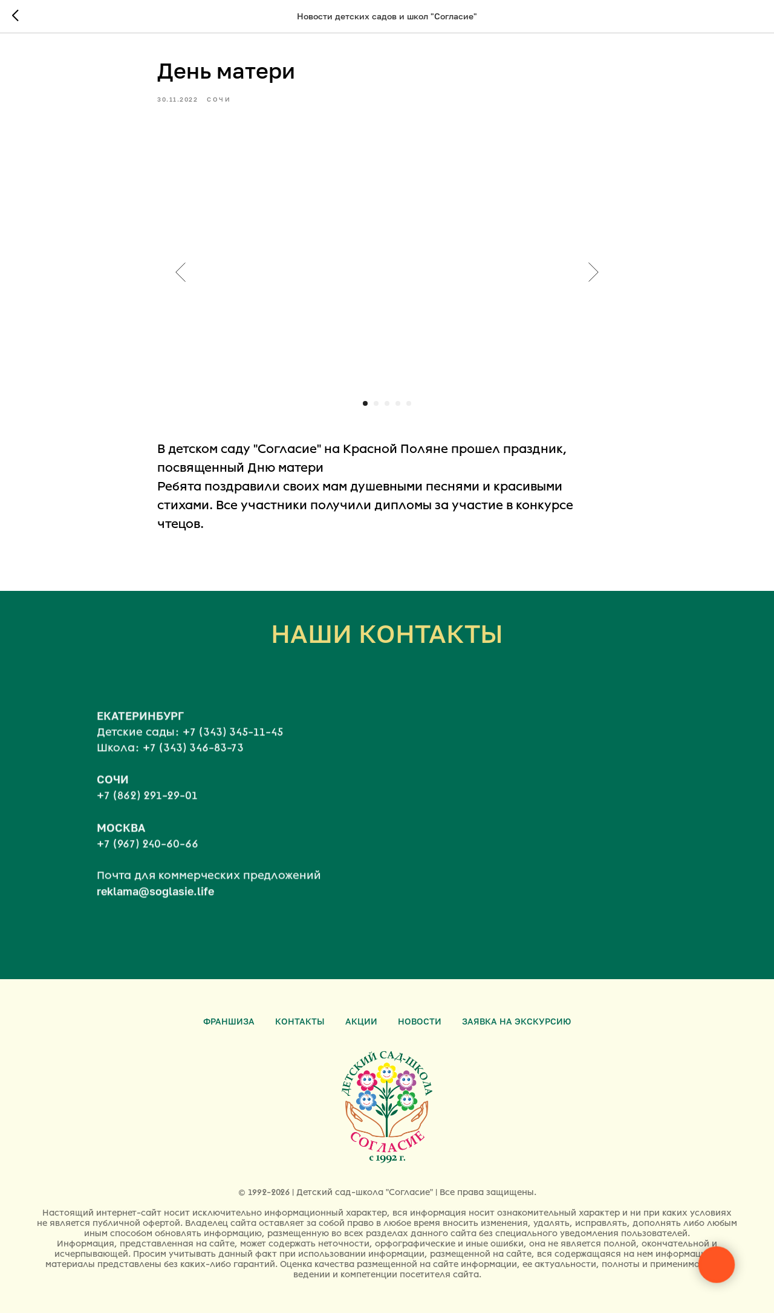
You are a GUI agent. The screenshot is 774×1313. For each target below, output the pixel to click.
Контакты (300, 1021)
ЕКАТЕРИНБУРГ (140, 725)
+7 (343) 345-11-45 (233, 742)
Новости (419, 1021)
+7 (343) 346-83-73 (193, 757)
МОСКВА (121, 837)
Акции (361, 1021)
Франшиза (229, 1021)
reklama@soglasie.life (155, 901)
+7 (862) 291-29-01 (147, 806)
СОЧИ (113, 790)
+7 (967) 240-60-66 (147, 854)
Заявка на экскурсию (516, 1021)
